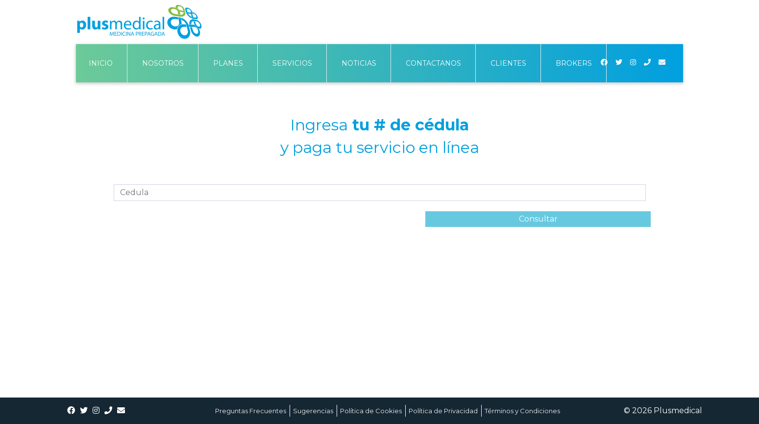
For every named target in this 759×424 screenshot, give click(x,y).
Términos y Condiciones (522, 411)
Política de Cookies (371, 411)
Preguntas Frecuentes (250, 411)
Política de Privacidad (443, 411)
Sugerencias (313, 411)
